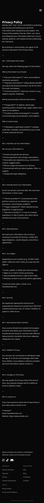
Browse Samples (8, 470)
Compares (26, 477)
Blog (24, 473)
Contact (26, 481)
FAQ (24, 470)
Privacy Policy (6, 489)
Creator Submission (9, 481)
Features (5, 473)
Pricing (4, 477)
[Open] (40, 10)
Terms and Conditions (9, 492)
